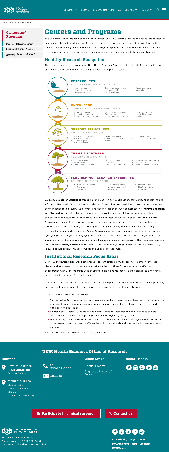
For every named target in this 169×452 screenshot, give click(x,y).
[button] (158, 10)
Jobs (134, 444)
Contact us (120, 413)
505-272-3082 (60, 368)
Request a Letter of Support (98, 373)
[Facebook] (129, 367)
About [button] (146, 9)
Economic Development (97, 9)
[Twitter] (142, 367)
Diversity (145, 444)
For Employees (120, 444)
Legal (133, 439)
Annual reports (94, 366)
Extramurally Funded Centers (19, 49)
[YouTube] (155, 367)
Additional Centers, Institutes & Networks (20, 55)
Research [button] (69, 9)
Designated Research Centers (19, 44)
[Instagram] (135, 367)
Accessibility (119, 439)
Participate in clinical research (66, 413)
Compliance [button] (127, 9)
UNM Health (119, 448)
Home (4, 22)
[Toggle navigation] (164, 10)
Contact (143, 439)
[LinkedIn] (149, 367)
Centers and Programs (20, 22)
